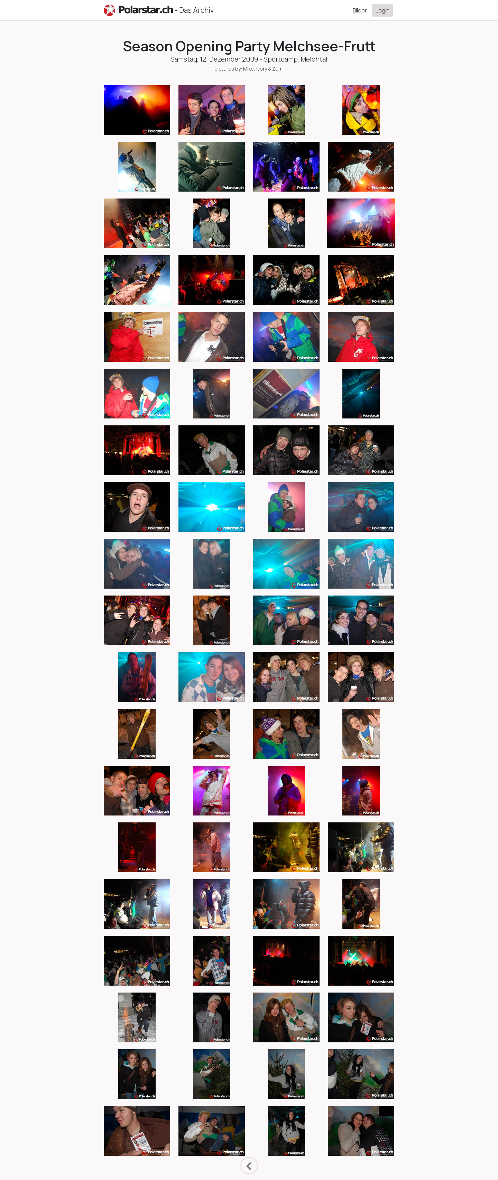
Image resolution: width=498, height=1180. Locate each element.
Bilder (360, 10)
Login (382, 10)
